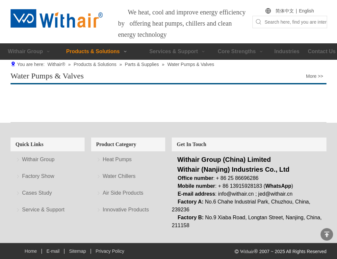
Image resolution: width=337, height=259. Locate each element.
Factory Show (38, 176)
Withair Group (38, 159)
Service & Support (43, 209)
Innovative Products (126, 209)
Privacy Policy (109, 251)
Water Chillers (119, 176)
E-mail (53, 251)
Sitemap (77, 251)
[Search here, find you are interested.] (296, 22)
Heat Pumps (117, 159)
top (327, 234)
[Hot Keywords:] (259, 22)
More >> (314, 76)
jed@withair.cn (275, 194)
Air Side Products (123, 193)
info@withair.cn (236, 194)
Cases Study (37, 193)
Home (31, 251)
